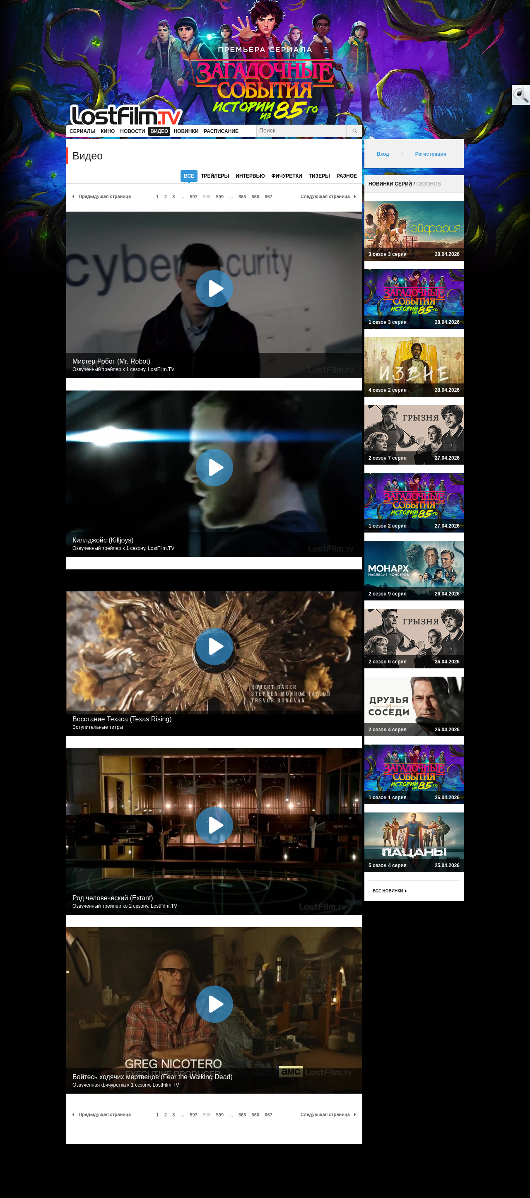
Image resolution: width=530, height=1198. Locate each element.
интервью (250, 176)
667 (268, 196)
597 (193, 196)
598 (206, 196)
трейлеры (215, 176)
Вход (383, 154)
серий (403, 184)
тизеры (319, 176)
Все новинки (388, 891)
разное (347, 176)
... (182, 196)
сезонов (428, 184)
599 (220, 196)
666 (255, 196)
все (189, 177)
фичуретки (287, 176)
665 (242, 196)
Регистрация (430, 154)
